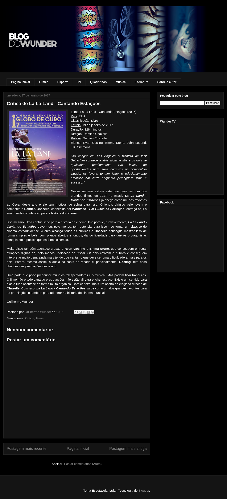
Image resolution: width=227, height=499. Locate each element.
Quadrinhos (98, 82)
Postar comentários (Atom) (83, 464)
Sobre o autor (166, 82)
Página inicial (20, 82)
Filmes (43, 82)
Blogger (144, 490)
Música (120, 82)
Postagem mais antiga (128, 448)
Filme (40, 318)
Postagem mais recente (26, 448)
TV (79, 82)
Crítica (29, 318)
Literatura (141, 82)
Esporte (62, 82)
